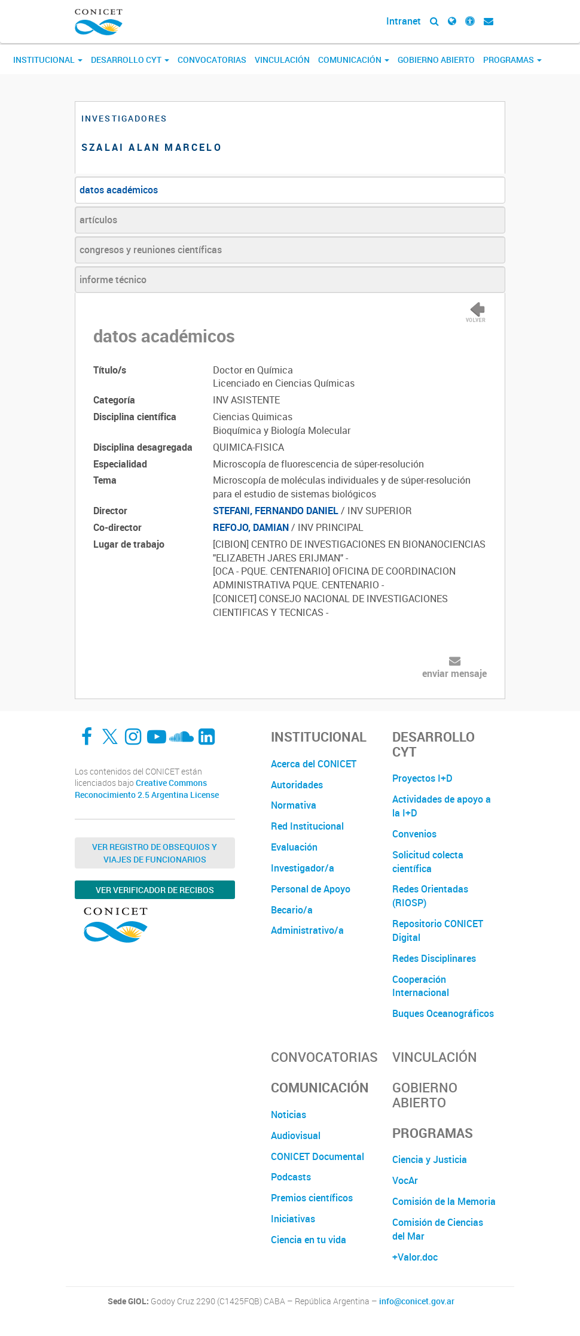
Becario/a (292, 909)
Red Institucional (307, 826)
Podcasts (291, 1176)
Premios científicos (312, 1197)
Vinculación (282, 59)
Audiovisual (295, 1135)
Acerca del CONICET (313, 763)
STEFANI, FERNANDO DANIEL (275, 510)
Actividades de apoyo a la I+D (441, 806)
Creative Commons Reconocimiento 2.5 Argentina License (147, 789)
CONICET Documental (317, 1156)
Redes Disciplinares (434, 958)
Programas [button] (512, 59)
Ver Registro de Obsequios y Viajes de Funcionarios (154, 853)
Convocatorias (212, 59)
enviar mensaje (454, 673)
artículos (98, 219)
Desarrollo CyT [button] (130, 59)
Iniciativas (293, 1218)
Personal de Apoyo (310, 888)
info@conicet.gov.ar (416, 1301)
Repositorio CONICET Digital (437, 930)
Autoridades (297, 784)
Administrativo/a (307, 930)
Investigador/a (302, 868)
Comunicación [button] (353, 59)
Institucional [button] (48, 59)
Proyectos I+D (422, 778)
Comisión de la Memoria (444, 1201)
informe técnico (113, 279)
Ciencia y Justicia (429, 1159)
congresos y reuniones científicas (151, 249)
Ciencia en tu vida (308, 1239)
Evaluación (294, 847)
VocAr (405, 1180)
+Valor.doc (415, 1257)
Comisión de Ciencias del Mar (437, 1229)
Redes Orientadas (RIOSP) (430, 895)
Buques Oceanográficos (443, 1013)
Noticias (288, 1114)
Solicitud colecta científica (427, 861)
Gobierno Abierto (436, 59)
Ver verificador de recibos (155, 889)
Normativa (293, 805)
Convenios (414, 833)
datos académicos (119, 189)
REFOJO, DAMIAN (251, 527)
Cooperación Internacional (420, 986)
